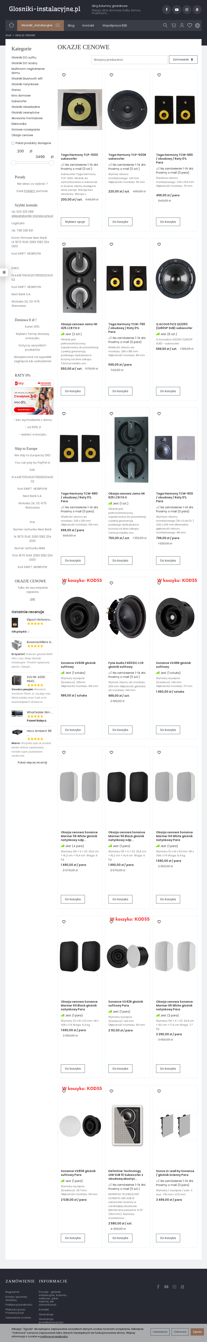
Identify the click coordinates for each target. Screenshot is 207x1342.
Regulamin (12, 1292)
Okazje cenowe (22, 135)
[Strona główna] (44, 9)
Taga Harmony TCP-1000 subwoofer (79, 157)
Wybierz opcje (75, 222)
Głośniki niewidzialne (26, 107)
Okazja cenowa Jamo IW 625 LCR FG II (126, 496)
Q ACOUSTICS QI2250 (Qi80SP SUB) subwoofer (174, 326)
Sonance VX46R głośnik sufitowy (173, 665)
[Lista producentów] (129, 59)
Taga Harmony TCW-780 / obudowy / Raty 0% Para (126, 328)
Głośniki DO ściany (24, 63)
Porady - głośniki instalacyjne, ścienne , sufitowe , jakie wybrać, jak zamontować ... (53, 1298)
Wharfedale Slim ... (40, 712)
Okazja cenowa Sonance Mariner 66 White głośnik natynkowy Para (174, 1006)
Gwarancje (46, 1314)
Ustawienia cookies (18, 1317)
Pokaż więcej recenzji (32, 762)
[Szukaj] (165, 25)
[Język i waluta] (197, 25)
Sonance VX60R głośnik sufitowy (78, 665)
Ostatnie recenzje (28, 611)
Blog (71, 25)
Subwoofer (19, 101)
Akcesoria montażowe (27, 118)
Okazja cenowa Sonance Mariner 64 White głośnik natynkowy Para (174, 836)
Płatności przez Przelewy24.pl (15, 1310)
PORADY (29, 191)
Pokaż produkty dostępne (31, 143)
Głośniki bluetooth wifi (27, 78)
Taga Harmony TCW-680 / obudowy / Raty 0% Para (174, 159)
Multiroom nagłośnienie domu (28, 71)
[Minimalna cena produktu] (21, 151)
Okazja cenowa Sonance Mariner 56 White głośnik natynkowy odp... (79, 836)
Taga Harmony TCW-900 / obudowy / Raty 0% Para (174, 497)
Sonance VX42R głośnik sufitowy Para (125, 1004)
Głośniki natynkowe (25, 84)
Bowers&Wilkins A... (40, 642)
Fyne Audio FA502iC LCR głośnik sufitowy (126, 665)
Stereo (16, 90)
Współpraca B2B (114, 25)
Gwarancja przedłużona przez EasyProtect (51, 1322)
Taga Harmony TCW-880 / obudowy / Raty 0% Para (79, 497)
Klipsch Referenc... (39, 620)
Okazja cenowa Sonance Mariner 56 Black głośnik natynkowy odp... (126, 836)
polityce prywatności (54, 1336)
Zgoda (197, 1332)
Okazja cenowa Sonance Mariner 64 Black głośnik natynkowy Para (79, 1006)
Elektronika (19, 124)
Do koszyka (120, 222)
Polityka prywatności (18, 1304)
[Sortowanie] (183, 59)
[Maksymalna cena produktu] (40, 157)
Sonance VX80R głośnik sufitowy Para (78, 1173)
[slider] (13, 162)
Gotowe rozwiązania (26, 129)
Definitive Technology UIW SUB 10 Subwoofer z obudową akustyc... (125, 1175)
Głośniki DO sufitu (24, 57)
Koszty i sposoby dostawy (16, 1298)
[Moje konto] (182, 25)
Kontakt (88, 25)
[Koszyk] (173, 25)
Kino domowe (21, 95)
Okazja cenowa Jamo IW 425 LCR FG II (79, 326)
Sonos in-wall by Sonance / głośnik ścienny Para (175, 1173)
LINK (32, 599)
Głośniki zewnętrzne (25, 112)
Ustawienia (160, 1332)
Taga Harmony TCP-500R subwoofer (127, 157)
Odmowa (180, 1332)
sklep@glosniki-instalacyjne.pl (32, 216)
